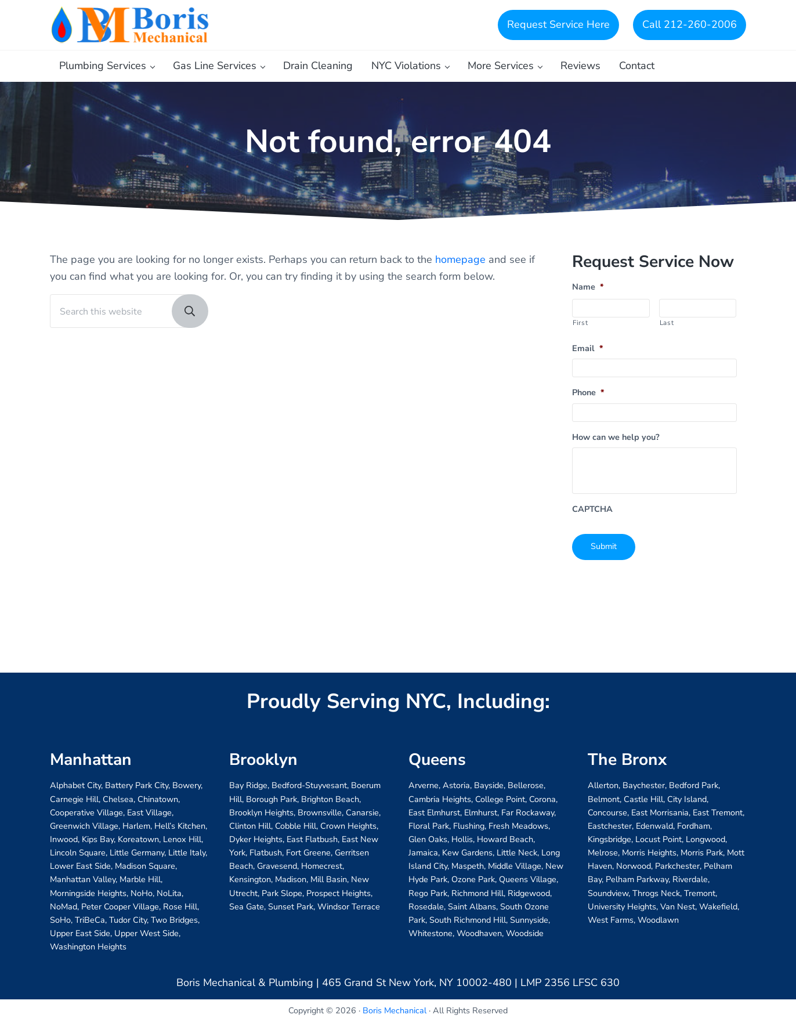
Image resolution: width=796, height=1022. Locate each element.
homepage (460, 265)
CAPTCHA (592, 515)
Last (667, 328)
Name (588, 293)
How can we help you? (616, 443)
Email (587, 354)
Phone (588, 399)
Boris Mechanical (394, 1010)
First (580, 328)
